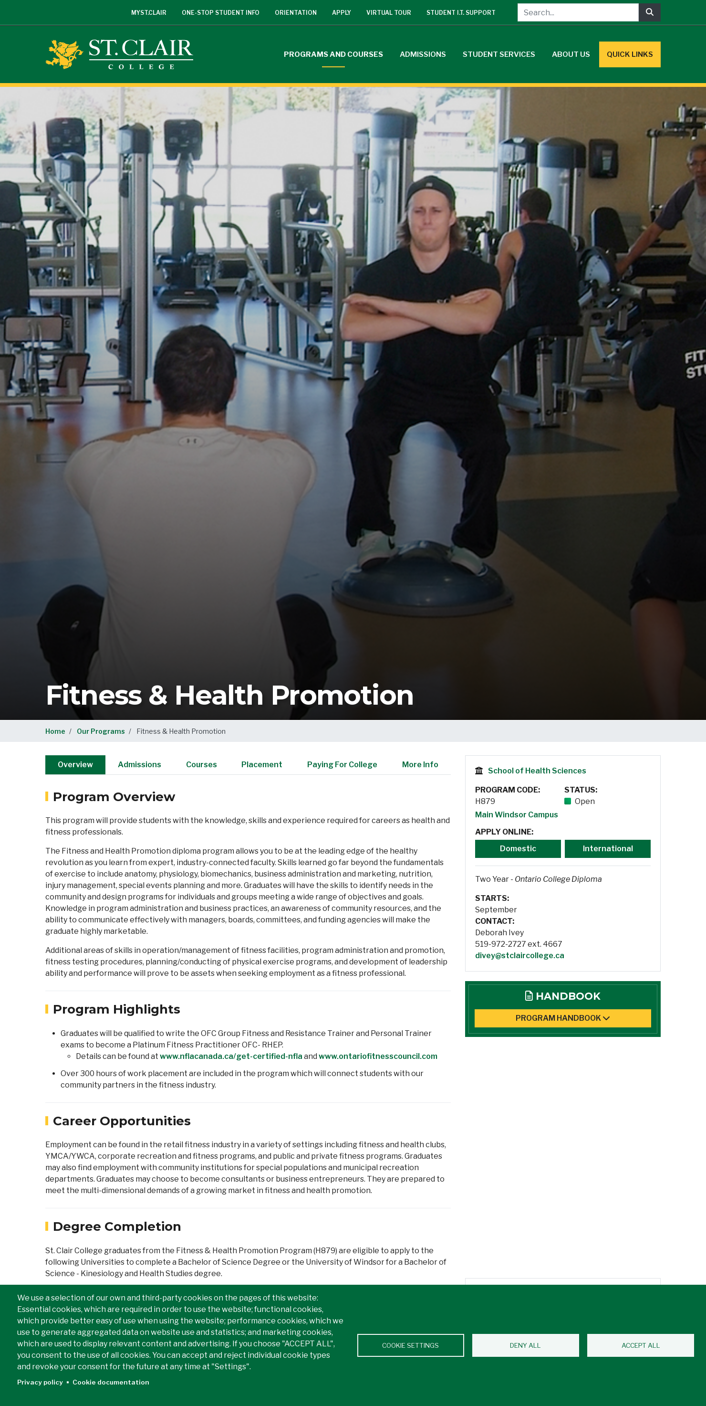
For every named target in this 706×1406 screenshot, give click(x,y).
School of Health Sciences (537, 770)
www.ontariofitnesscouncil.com (378, 1056)
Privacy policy (40, 1382)
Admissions (423, 54)
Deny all (525, 1345)
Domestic (518, 848)
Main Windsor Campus (516, 814)
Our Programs (101, 731)
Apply (341, 12)
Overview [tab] (75, 764)
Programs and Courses (333, 54)
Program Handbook (563, 1018)
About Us (571, 54)
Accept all (641, 1345)
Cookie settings (410, 1345)
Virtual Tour (388, 12)
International (608, 848)
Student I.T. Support (461, 12)
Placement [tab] (261, 764)
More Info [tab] (420, 764)
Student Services (499, 54)
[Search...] (578, 12)
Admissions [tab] (139, 764)
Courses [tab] (201, 764)
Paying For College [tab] (342, 764)
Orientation (296, 12)
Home (55, 731)
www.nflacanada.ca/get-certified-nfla (231, 1056)
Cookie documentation (111, 1382)
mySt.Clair (148, 12)
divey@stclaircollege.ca (519, 955)
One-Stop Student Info (221, 12)
